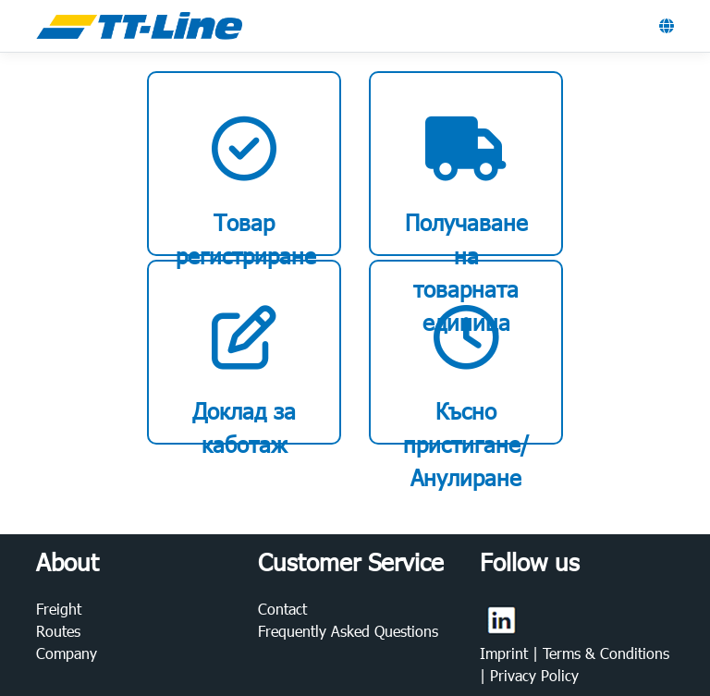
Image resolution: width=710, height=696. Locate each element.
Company (66, 653)
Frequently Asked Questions (348, 631)
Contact (282, 608)
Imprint (506, 653)
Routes (58, 631)
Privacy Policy (534, 675)
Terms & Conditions (606, 653)
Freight (58, 608)
